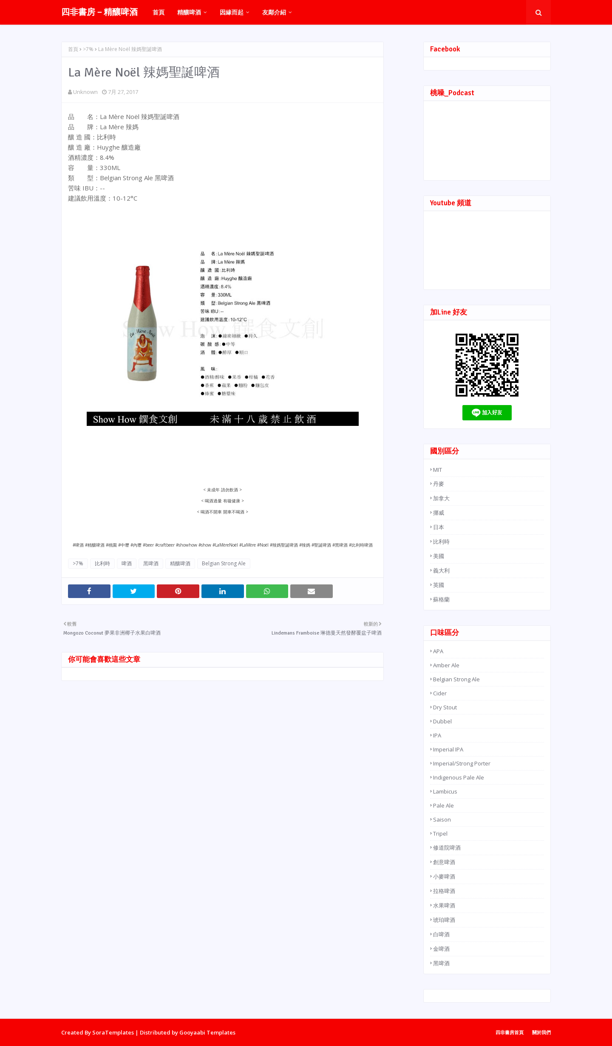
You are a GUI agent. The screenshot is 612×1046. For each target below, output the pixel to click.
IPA (437, 735)
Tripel (440, 833)
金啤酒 (441, 948)
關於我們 (541, 1032)
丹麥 (438, 484)
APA (438, 651)
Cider (440, 693)
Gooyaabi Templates (207, 1032)
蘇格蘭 (441, 599)
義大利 (441, 570)
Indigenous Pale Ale (458, 777)
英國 (438, 585)
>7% (88, 49)
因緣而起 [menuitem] (232, 12)
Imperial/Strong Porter (461, 763)
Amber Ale (446, 665)
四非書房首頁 (510, 1032)
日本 (438, 527)
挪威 (438, 512)
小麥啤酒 (444, 876)
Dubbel (442, 721)
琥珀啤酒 (444, 920)
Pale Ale (443, 805)
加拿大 (441, 498)
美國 (438, 556)
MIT (437, 469)
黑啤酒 (151, 563)
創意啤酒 (444, 862)
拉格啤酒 (444, 891)
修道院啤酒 (447, 847)
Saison (442, 819)
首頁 (73, 49)
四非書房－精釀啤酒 (99, 12)
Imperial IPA (448, 749)
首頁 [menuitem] (158, 12)
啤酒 (127, 563)
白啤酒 (441, 934)
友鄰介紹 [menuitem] (274, 12)
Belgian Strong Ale (224, 563)
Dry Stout (445, 707)
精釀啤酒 (180, 563)
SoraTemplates (113, 1032)
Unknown (85, 92)
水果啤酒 (444, 905)
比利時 (102, 563)
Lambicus (445, 791)
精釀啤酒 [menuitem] (189, 12)
